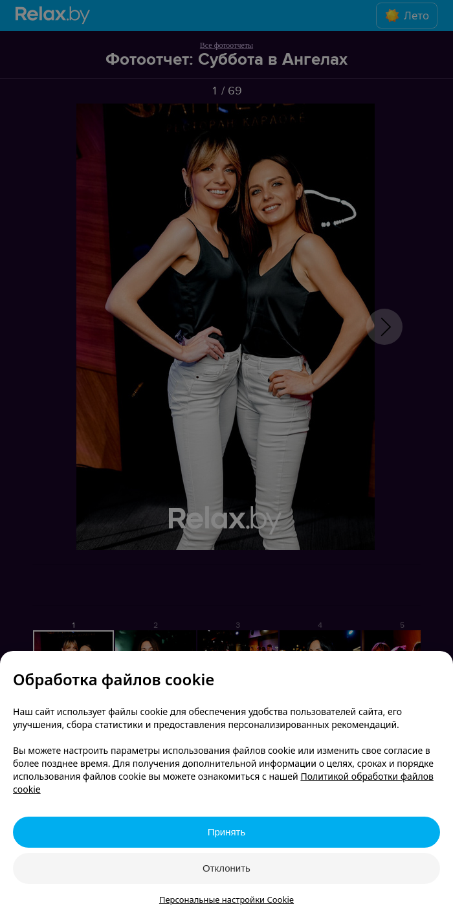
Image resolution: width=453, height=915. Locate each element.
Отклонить (226, 868)
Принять (227, 831)
